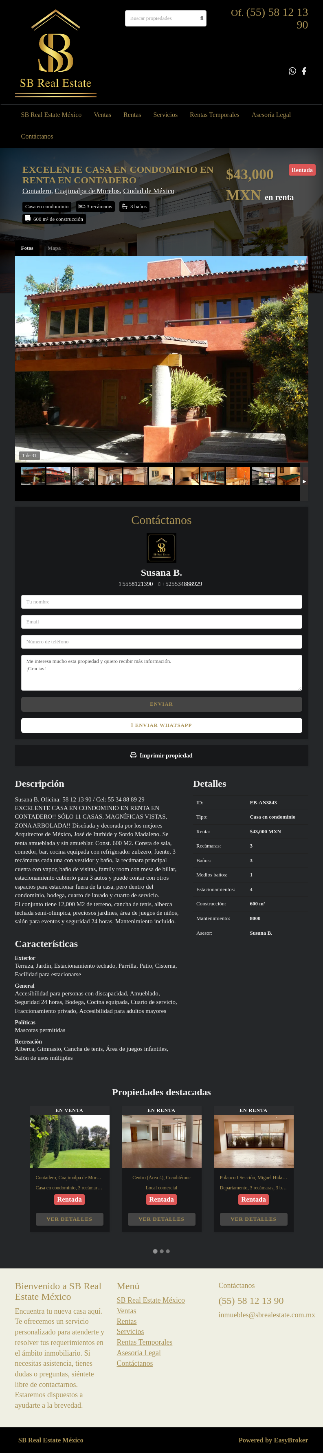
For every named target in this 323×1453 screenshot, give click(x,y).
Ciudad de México (148, 191)
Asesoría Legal (271, 114)
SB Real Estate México (51, 114)
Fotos (27, 248)
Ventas (102, 114)
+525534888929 (182, 584)
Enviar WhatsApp (161, 725)
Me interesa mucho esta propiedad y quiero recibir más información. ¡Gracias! (161, 673)
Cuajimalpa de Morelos (87, 191)
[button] (22, 1173)
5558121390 (137, 584)
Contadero (36, 191)
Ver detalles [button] (69, 1219)
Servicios (166, 114)
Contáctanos (37, 136)
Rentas (132, 114)
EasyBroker (291, 1440)
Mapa (54, 248)
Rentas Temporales (215, 114)
